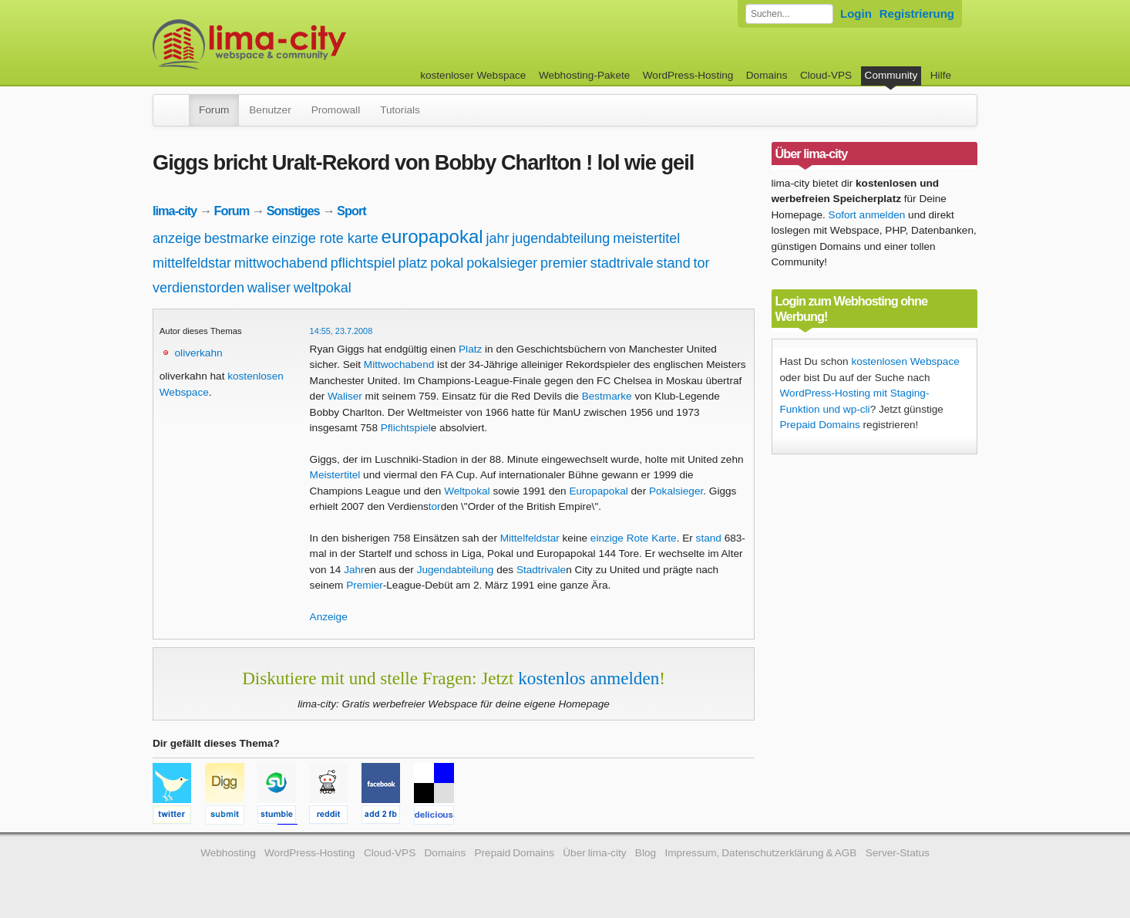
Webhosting (228, 853)
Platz (470, 349)
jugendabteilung (561, 238)
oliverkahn (199, 353)
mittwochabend (281, 263)
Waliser (345, 396)
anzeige (177, 238)
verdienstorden (198, 287)
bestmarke (236, 238)
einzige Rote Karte (633, 538)
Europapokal (598, 491)
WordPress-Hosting (688, 75)
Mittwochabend (399, 364)
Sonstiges (293, 211)
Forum (214, 110)
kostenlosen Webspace (905, 361)
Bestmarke (607, 396)
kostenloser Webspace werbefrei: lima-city (307, 44)
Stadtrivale (541, 569)
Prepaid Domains (820, 424)
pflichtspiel (363, 263)
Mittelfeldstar (530, 538)
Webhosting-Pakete (584, 75)
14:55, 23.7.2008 (341, 331)
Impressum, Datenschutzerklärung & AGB (760, 853)
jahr (497, 238)
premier (563, 263)
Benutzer (270, 110)
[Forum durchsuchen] (789, 14)
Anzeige (329, 617)
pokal (446, 263)
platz (413, 263)
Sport (351, 211)
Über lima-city (594, 853)
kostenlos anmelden (588, 678)
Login (856, 13)
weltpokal (322, 287)
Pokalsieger (676, 491)
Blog (645, 853)
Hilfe (940, 75)
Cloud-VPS (826, 75)
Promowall (335, 110)
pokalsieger (501, 263)
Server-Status (898, 853)
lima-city (175, 211)
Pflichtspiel (406, 428)
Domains (767, 75)
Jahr (354, 569)
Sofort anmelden (867, 215)
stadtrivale (622, 263)
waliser (269, 287)
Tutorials (400, 110)
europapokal (432, 236)
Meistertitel (335, 475)
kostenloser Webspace (473, 75)
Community (891, 75)
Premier (364, 585)
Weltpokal (466, 491)
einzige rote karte (325, 238)
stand (674, 263)
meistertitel (646, 238)
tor (701, 263)
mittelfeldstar (192, 263)
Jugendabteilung (455, 569)
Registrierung (916, 13)
